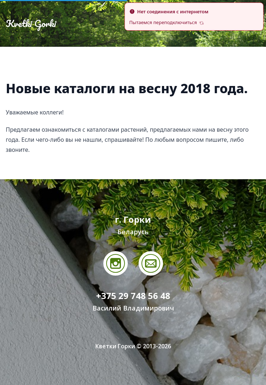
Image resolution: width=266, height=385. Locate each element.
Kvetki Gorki (31, 23)
